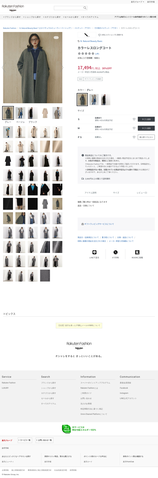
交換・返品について (125, 237)
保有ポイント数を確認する (133, 456)
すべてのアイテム (48, 404)
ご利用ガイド (86, 393)
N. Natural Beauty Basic (91, 41)
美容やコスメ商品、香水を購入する (58, 456)
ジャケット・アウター (83, 28)
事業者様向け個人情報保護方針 (40, 470)
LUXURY (5, 388)
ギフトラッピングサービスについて (99, 224)
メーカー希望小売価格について (121, 241)
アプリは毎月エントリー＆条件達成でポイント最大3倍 (135, 17)
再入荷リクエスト (146, 137)
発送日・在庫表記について (88, 237)
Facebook (124, 388)
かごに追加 (146, 119)
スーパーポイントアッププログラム (95, 383)
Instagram (124, 393)
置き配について (108, 237)
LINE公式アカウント (128, 398)
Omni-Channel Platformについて (94, 414)
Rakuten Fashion (26, 8)
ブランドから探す (48, 383)
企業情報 (5, 470)
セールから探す (47, 398)
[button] (3, 67)
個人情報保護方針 (18, 470)
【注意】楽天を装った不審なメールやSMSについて (79, 325)
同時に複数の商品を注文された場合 (92, 241)
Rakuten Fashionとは (89, 388)
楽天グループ (136, 2)
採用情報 (73, 470)
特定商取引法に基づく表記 (92, 409)
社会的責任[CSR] (60, 470)
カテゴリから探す (48, 393)
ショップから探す (48, 388)
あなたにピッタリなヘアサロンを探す (16, 456)
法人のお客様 (86, 404)
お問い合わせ (86, 398)
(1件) (97, 53)
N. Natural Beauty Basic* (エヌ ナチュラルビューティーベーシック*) (45, 28)
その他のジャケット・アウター (106, 28)
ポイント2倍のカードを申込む (95, 456)
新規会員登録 (125, 383)
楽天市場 (151, 2)
